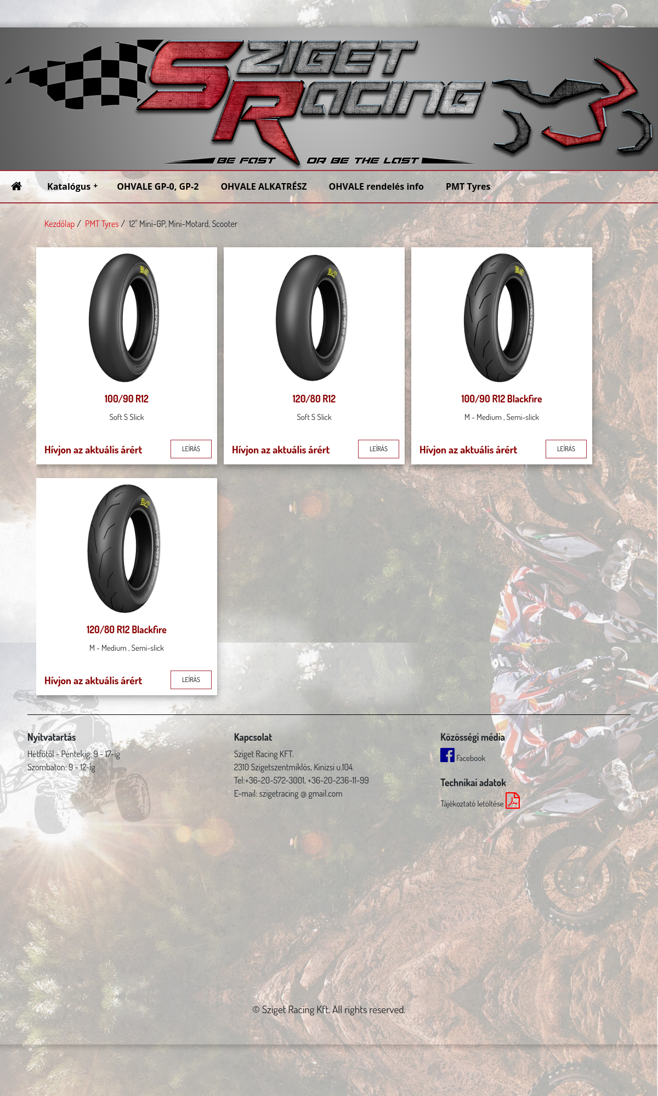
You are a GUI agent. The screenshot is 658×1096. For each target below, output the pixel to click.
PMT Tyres (101, 223)
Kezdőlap (59, 223)
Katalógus (72, 186)
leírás (191, 449)
